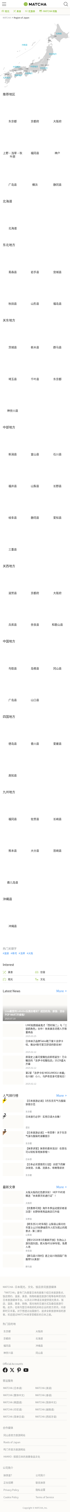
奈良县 (35, 625)
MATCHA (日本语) (12, 1388)
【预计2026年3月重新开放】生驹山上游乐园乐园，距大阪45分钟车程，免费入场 (46, 1243)
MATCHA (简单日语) (14, 1416)
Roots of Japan (11, 1442)
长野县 (57, 486)
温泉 (6, 953)
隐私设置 (40, 1489)
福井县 (12, 486)
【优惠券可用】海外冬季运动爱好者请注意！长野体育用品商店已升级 (46, 1209)
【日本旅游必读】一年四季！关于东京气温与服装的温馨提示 (46, 1134)
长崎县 (57, 819)
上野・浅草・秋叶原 (12, 154)
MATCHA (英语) (43, 1388)
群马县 (57, 347)
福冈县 (35, 153)
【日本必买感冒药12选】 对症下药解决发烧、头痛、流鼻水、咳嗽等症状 (45, 1165)
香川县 (35, 744)
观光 (5, 11)
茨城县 (12, 347)
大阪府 (57, 121)
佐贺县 (35, 819)
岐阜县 (12, 518)
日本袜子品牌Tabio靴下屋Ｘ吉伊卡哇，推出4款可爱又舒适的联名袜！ (44, 1042)
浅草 (22, 953)
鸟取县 (12, 668)
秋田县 (12, 304)
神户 (57, 153)
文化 (40, 979)
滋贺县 (12, 593)
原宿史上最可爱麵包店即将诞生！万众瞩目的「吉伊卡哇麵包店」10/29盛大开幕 (46, 1060)
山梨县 (35, 486)
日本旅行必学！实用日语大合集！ (44, 1116)
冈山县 (57, 668)
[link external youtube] (27, 1371)
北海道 (12, 228)
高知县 (12, 775)
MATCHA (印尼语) (12, 1409)
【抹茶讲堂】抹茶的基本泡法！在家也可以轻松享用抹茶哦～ (46, 1150)
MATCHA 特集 (48, 11)
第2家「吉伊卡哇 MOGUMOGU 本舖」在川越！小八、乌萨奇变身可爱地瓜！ (46, 1074)
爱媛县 (57, 744)
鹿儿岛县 (12, 882)
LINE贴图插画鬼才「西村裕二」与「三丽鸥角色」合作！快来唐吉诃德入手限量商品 (46, 1028)
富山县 (35, 454)
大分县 (35, 851)
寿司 (14, 953)
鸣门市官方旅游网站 (14, 1449)
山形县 (35, 304)
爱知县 (57, 518)
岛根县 (35, 668)
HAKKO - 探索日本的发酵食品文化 (21, 1456)
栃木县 (35, 347)
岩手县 (35, 272)
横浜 (35, 185)
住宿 (40, 972)
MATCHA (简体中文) (46, 1402)
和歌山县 (57, 625)
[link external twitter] (13, 1371)
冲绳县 (12, 926)
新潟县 (12, 454)
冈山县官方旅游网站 (14, 1435)
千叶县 (35, 379)
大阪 (30, 953)
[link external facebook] (6, 1371)
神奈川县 (12, 411)
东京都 (12, 121)
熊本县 (12, 851)
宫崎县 (57, 851)
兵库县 (12, 625)
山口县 (35, 700)
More (60, 991)
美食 (17, 11)
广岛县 (12, 185)
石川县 (57, 454)
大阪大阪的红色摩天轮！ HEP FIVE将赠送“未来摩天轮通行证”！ (45, 1193)
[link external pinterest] (20, 1371)
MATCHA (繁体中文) (14, 1395)
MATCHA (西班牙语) (46, 1416)
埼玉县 (12, 379)
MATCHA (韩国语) (12, 1402)
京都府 (35, 121)
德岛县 (12, 744)
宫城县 (57, 272)
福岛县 (57, 304)
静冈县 (57, 185)
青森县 (12, 272)
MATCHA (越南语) (44, 1409)
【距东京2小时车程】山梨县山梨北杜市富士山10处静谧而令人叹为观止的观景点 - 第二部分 (46, 1227)
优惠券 (30, 11)
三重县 (12, 549)
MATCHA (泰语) (43, 1395)
